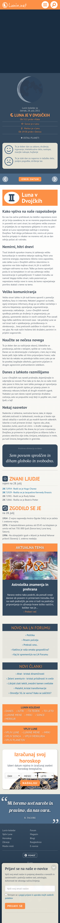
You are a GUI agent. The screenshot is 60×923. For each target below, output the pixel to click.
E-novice (34, 846)
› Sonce (40, 715)
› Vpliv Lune (11, 732)
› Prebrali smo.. (30, 644)
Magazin (34, 834)
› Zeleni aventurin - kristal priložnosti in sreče (30, 678)
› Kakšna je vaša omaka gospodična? (30, 649)
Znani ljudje (24, 479)
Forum (33, 830)
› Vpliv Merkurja (34, 736)
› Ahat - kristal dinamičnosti (30, 673)
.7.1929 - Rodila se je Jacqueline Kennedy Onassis (27, 492)
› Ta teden (33, 711)
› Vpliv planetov (14, 740)
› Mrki (28, 715)
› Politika (30, 635)
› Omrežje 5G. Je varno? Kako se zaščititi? (30, 693)
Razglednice (36, 842)
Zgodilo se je (25, 508)
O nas (30, 862)
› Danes (8, 711)
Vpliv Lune (7, 834)
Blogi (32, 838)
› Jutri (20, 711)
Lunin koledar (9, 830)
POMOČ (32, 855)
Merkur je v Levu (30, 128)
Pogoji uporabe (30, 870)
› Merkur (10, 719)
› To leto (48, 711)
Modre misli (8, 846)
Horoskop (7, 838)
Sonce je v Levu (30, 124)
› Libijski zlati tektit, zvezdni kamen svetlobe (30, 683)
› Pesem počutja (30, 639)
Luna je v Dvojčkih (30, 115)
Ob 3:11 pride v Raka (30, 119)
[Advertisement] (30, 41)
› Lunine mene (13, 715)
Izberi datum (30, 179)
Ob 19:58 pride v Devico (30, 131)
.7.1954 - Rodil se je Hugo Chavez (19, 488)
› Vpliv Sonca (12, 736)
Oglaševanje (30, 866)
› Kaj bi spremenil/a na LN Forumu (30, 654)
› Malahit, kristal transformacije (30, 688)
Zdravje (5, 842)
